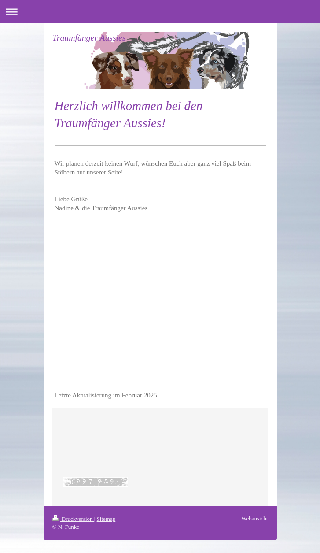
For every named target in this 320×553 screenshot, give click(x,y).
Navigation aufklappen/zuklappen (160, 11)
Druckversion (73, 519)
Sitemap (106, 519)
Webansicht (254, 518)
